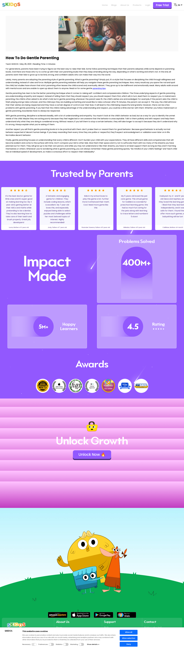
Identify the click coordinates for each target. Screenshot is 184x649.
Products (137, 5)
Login (147, 5)
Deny (128, 644)
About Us (124, 5)
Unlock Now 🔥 (92, 454)
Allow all (128, 632)
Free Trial (162, 5)
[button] (57, 615)
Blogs (114, 5)
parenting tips (99, 88)
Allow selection (128, 638)
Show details (93, 644)
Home (105, 5)
